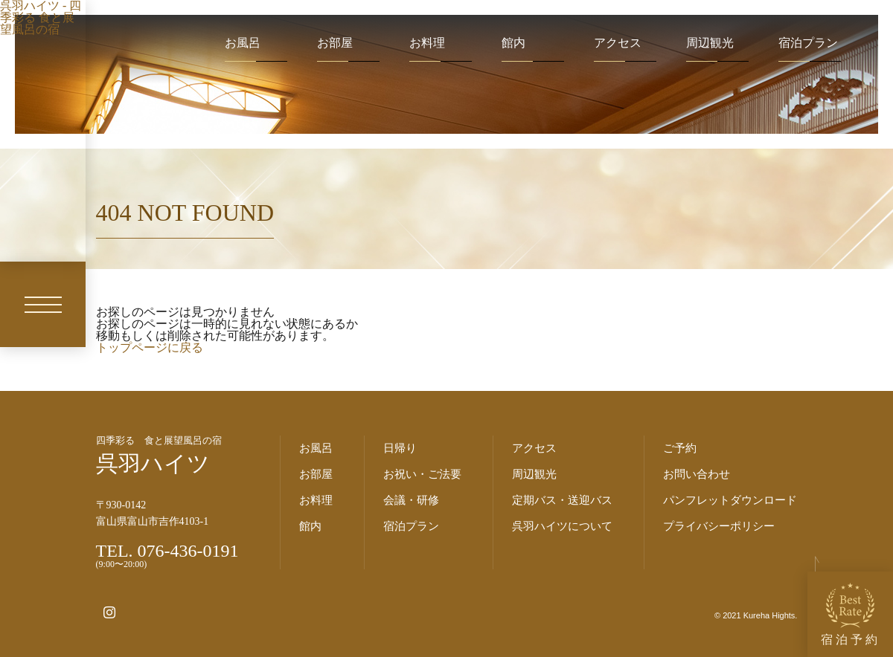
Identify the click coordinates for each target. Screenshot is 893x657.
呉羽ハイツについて (562, 526)
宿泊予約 (850, 614)
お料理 (427, 43)
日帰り (400, 448)
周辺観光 (710, 43)
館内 (513, 43)
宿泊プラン (808, 43)
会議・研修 (411, 500)
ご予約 (680, 448)
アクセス (617, 43)
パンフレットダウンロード (730, 500)
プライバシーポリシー (719, 526)
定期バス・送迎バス (562, 500)
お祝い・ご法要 (422, 474)
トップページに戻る (149, 347)
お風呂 (242, 43)
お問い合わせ (696, 474)
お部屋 (335, 43)
